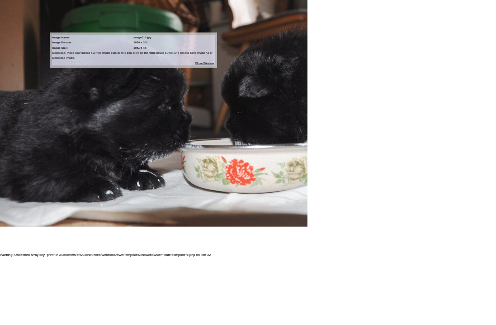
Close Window (204, 63)
